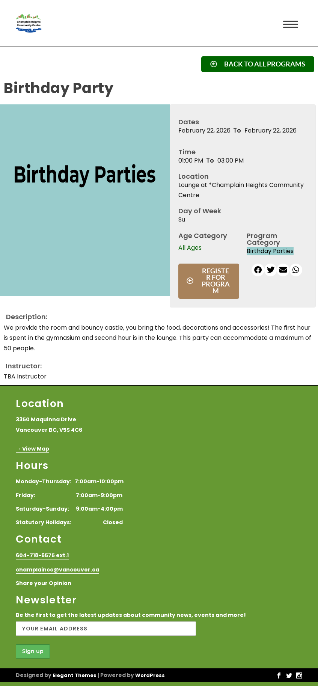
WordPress (150, 675)
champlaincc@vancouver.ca (57, 569)
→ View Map (32, 448)
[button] (258, 270)
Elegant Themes (74, 675)
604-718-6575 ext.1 (42, 555)
